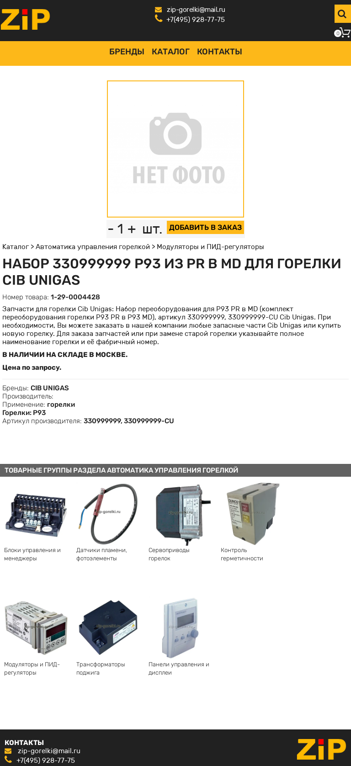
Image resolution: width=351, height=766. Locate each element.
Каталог (171, 52)
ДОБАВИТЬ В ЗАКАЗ (205, 227)
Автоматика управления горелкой (93, 247)
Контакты (219, 52)
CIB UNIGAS (50, 388)
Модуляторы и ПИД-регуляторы (210, 247)
